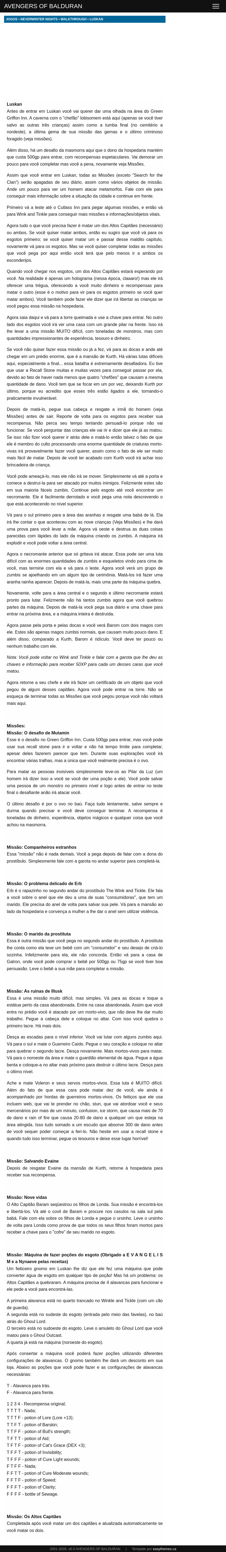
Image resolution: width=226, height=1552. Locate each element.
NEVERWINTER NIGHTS (39, 19)
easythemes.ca (164, 1549)
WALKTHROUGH (74, 19)
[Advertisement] (84, 61)
